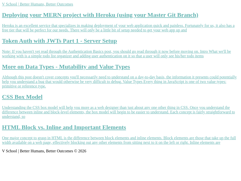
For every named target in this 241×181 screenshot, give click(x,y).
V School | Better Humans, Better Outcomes (37, 4)
